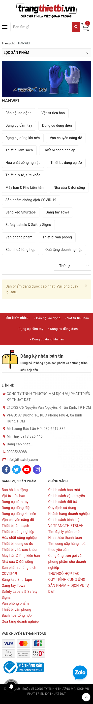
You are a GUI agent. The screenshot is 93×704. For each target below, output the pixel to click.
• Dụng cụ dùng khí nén (47, 339)
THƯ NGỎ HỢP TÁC (64, 574)
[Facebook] (6, 469)
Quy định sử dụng (62, 508)
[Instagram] (37, 469)
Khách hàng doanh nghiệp (69, 514)
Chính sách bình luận (65, 520)
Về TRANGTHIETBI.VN (66, 526)
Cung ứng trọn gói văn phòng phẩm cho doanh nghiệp (67, 562)
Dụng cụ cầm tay (18, 125)
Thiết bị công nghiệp (59, 150)
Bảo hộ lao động (18, 113)
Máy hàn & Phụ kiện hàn (24, 188)
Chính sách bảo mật (64, 490)
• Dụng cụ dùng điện (63, 329)
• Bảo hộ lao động (47, 318)
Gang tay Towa (57, 212)
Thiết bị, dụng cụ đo (66, 163)
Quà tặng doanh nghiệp (63, 250)
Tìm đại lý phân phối (64, 532)
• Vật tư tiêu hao (77, 318)
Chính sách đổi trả (62, 502)
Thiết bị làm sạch (19, 150)
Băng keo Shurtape (20, 212)
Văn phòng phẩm (18, 237)
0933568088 (17, 452)
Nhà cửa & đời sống (69, 188)
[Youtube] (26, 469)
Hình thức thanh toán (65, 538)
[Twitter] (16, 469)
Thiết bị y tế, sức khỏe (22, 175)
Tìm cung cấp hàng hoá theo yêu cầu (67, 547)
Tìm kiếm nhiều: (17, 318)
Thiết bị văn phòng (57, 237)
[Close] (86, 285)
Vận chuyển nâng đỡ (66, 138)
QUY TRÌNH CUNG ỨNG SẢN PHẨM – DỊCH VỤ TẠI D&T (69, 586)
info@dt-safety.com (22, 460)
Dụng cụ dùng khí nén (22, 138)
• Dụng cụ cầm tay (29, 329)
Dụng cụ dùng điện (57, 125)
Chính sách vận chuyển (66, 496)
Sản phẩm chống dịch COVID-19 (30, 200)
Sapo (46, 699)
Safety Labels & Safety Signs (28, 225)
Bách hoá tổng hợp (20, 250)
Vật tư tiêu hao (53, 113)
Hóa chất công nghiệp (22, 163)
